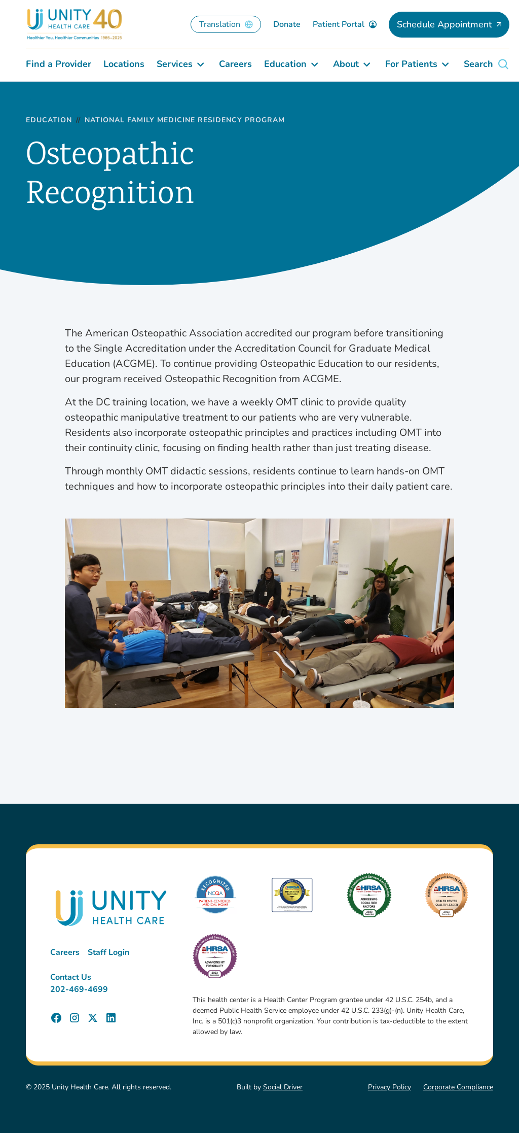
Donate (287, 24)
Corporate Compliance (458, 1087)
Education (49, 120)
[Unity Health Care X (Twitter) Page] (93, 1018)
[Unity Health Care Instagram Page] (74, 1018)
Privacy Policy (389, 1087)
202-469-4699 (79, 989)
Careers (65, 952)
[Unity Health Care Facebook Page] (56, 1018)
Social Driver (283, 1087)
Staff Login (108, 952)
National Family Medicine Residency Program (185, 120)
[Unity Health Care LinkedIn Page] (111, 1018)
